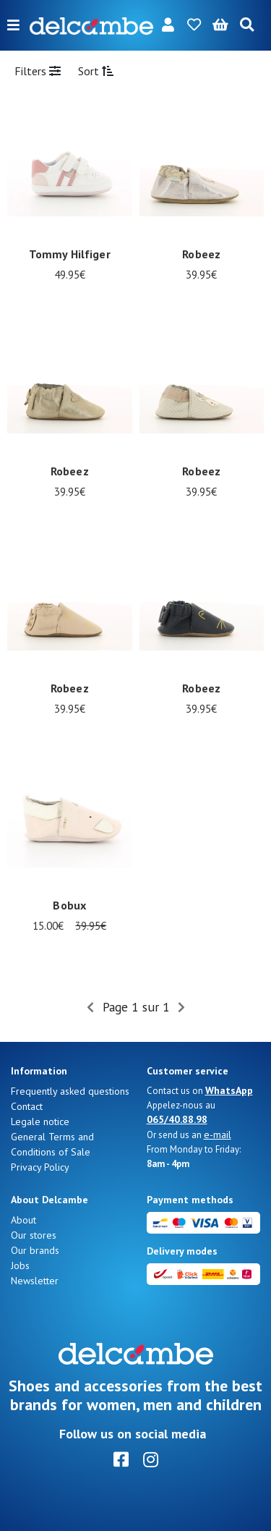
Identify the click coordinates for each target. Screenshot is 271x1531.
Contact (27, 1106)
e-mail (217, 1134)
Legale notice (40, 1121)
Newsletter (35, 1280)
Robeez (201, 254)
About (23, 1219)
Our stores (33, 1235)
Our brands (35, 1250)
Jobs (20, 1265)
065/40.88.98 (177, 1119)
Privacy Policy (40, 1167)
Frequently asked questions (70, 1091)
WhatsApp (229, 1090)
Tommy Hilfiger (70, 254)
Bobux (69, 905)
